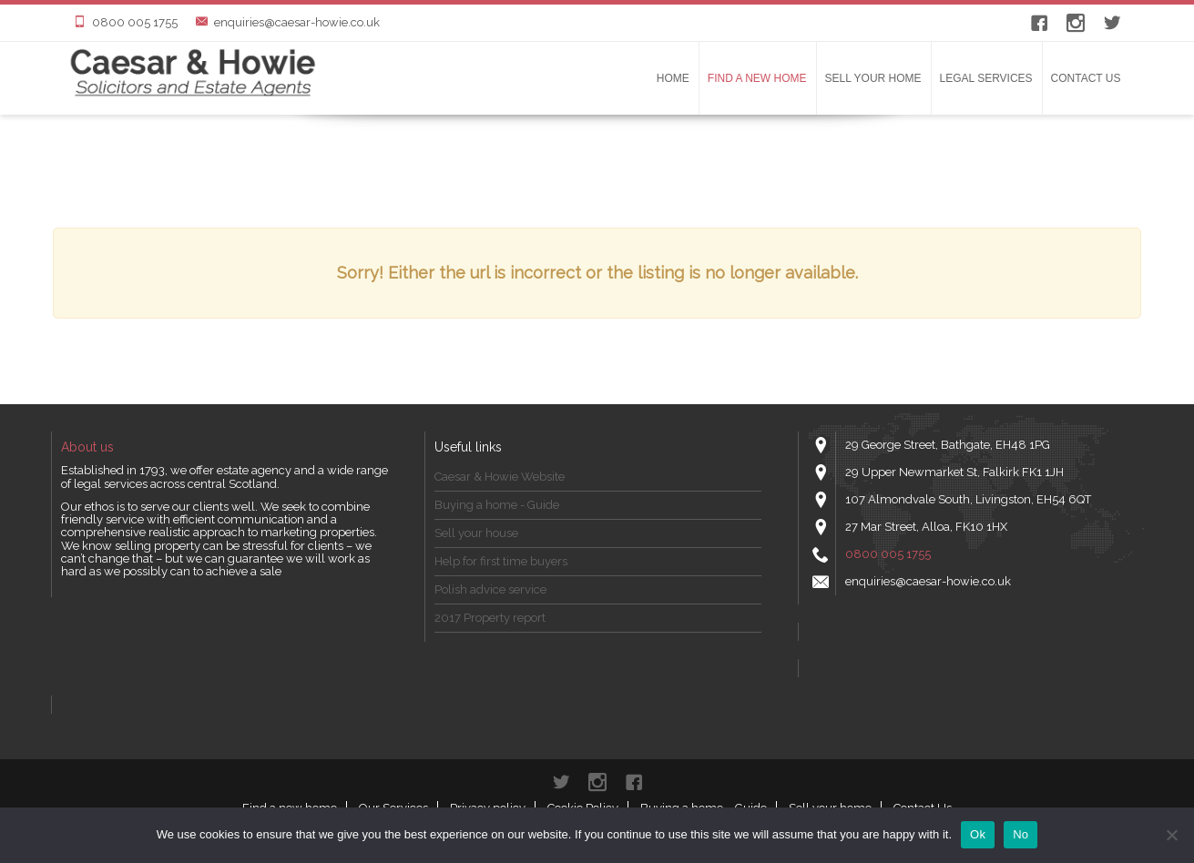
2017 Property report (490, 617)
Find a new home (757, 78)
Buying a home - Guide (496, 505)
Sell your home (873, 78)
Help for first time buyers (500, 561)
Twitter (1112, 22)
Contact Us (1086, 78)
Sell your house (476, 533)
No (1020, 834)
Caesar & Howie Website (499, 476)
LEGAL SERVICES (986, 78)
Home (673, 78)
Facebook (1039, 22)
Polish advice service (490, 589)
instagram (1075, 22)
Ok (977, 834)
